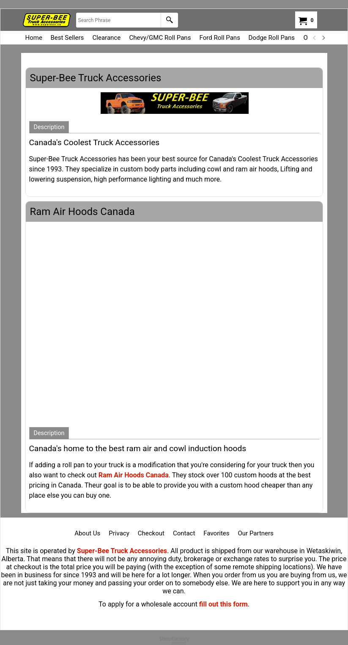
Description (49, 127)
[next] (323, 37)
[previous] (315, 37)
